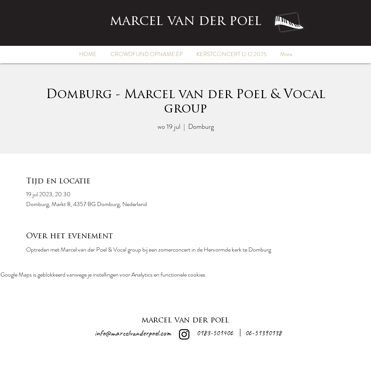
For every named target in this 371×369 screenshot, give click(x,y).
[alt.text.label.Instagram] (184, 334)
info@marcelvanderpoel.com (133, 333)
